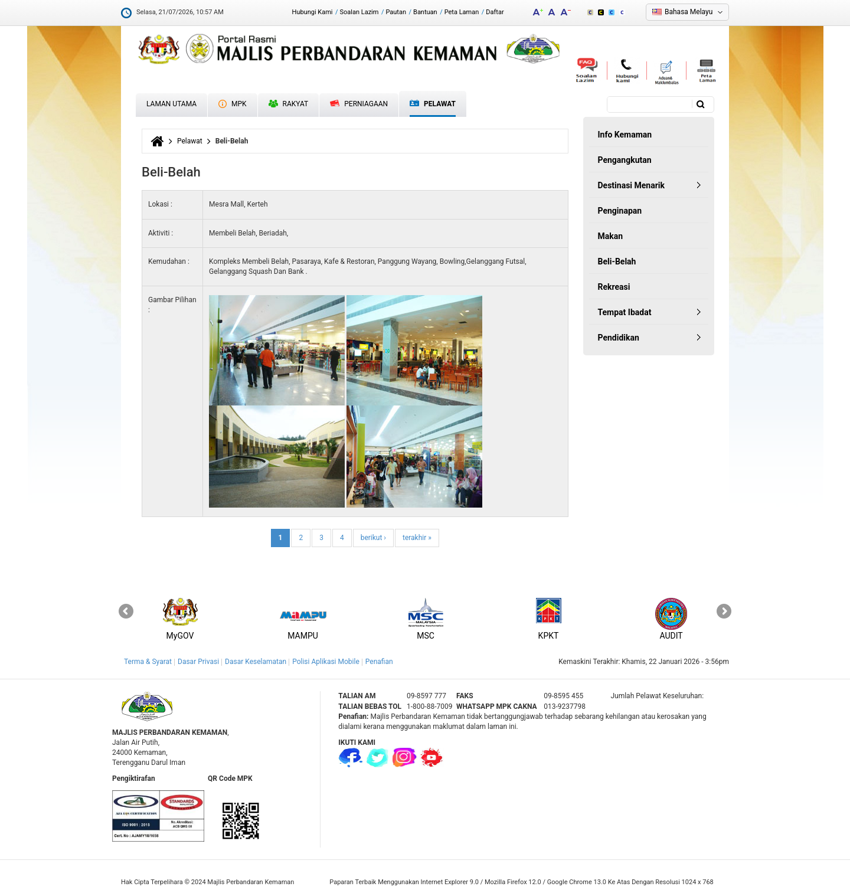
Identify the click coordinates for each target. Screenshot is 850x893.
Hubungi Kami (312, 12)
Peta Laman (461, 12)
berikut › (373, 538)
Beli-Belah (617, 261)
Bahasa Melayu (688, 12)
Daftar (495, 12)
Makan (610, 236)
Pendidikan (618, 337)
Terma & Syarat (148, 662)
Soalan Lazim (359, 12)
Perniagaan (359, 104)
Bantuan (425, 12)
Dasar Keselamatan (255, 662)
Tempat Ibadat (625, 312)
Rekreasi (614, 287)
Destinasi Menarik (631, 185)
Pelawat (433, 104)
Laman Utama (171, 104)
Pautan (395, 12)
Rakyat (289, 104)
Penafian (379, 662)
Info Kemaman (625, 134)
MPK (232, 104)
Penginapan (620, 210)
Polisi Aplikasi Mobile (325, 662)
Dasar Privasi (198, 662)
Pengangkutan (625, 160)
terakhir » (417, 538)
